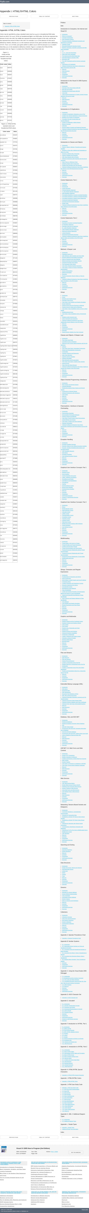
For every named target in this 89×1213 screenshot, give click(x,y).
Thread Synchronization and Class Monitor (72, 548)
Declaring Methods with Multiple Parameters (72, 257)
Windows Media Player (67, 639)
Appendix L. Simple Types (68, 1127)
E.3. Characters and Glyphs (68, 1007)
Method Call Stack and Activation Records (72, 261)
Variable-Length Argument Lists (69, 317)
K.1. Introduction (66, 1119)
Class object (65, 394)
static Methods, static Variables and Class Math (73, 255)
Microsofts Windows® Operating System (71, 46)
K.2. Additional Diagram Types (69, 1121)
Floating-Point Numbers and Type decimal (72, 165)
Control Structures (66, 188)
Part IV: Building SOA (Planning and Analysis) (13, 1200)
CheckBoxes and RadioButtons (69, 480)
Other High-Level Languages (68, 54)
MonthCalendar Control (67, 508)
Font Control (65, 626)
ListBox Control (65, 513)
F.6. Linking (64, 1035)
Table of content (44, 16)
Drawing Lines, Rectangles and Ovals (71, 628)
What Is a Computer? (67, 36)
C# (62, 51)
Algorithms (64, 185)
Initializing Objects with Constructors (70, 163)
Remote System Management (39, 1197)
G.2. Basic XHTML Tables (68, 1051)
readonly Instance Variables (68, 356)
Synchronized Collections (68, 923)
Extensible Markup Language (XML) (70, 57)
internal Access (65, 363)
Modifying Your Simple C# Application (70, 117)
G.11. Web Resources (67, 1066)
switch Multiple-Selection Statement (70, 229)
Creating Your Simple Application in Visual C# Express (74, 115)
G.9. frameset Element (67, 1063)
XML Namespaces (66, 692)
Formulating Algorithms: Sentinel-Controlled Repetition (74, 196)
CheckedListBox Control (67, 515)
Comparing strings (66, 581)
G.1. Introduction (66, 1050)
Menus (63, 507)
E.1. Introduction (66, 1004)
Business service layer (6, 1197)
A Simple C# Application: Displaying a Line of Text (73, 114)
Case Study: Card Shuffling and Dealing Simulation (74, 302)
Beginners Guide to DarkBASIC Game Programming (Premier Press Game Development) (10, 1163)
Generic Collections (66, 922)
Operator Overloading (67, 423)
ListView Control (66, 520)
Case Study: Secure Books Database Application (73, 765)
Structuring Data (66, 690)
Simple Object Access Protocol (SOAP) (71, 785)
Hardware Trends (66, 44)
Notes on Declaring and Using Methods (71, 259)
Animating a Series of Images (69, 638)
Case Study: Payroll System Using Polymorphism (73, 418)
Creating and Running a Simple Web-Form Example (74, 758)
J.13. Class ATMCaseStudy (68, 1109)
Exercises (64, 77)
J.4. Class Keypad (66, 1094)
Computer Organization (67, 37)
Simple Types (65, 203)
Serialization (65, 666)
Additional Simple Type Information (70, 1129)
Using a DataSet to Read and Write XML (71, 735)
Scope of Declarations (67, 271)
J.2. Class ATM (65, 1091)
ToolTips (64, 484)
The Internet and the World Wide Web (71, 56)
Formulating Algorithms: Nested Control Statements (74, 198)
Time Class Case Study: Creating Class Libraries (73, 361)
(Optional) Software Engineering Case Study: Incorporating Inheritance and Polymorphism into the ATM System (74, 426)
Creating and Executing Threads (69, 546)
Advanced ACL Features (38, 1200)
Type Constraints (66, 895)
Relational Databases (67, 721)
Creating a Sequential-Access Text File (71, 662)
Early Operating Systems (68, 39)
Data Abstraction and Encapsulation (70, 360)
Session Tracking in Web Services (70, 788)
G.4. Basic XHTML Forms (68, 1055)
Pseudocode (65, 186)
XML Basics (65, 689)
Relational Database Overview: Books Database (73, 723)
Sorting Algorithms (66, 851)
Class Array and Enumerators (69, 918)
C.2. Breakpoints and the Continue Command (72, 978)
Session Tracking (66, 762)
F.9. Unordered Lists (66, 1040)
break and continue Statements (69, 231)
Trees (63, 876)
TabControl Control (66, 522)
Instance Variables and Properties (70, 155)
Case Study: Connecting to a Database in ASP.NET (74, 763)
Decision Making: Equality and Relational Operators (74, 127)
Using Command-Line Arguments (70, 318)
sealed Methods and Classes (69, 419)
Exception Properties (67, 454)
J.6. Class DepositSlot (67, 1097)
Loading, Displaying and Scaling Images (71, 636)
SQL (63, 725)
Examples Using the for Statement (70, 226)
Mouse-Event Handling (67, 487)
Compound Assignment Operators (70, 200)
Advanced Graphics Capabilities (69, 633)
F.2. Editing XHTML (66, 1028)
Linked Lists (65, 871)
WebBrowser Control (67, 831)
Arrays (63, 297)
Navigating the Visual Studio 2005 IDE (71, 91)
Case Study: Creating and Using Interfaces (72, 421)
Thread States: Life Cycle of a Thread (70, 543)
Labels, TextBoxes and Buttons (69, 477)
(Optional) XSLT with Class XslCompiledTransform (73, 704)
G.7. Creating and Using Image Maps (70, 1060)
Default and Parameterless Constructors (71, 350)
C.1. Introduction (66, 976)
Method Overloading (67, 272)
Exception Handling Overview (69, 444)
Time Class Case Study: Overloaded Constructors (73, 348)
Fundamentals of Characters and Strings (71, 576)
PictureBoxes (65, 482)
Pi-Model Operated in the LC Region (72, 1178)
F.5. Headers (65, 1033)
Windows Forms (66, 472)
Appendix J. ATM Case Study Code (70, 1087)
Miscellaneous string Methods (69, 588)
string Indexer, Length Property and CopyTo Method (74, 580)
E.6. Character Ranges (67, 1012)
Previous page (13, 16)
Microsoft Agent (65, 641)
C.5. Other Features (66, 984)
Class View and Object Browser (69, 365)
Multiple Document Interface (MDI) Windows (72, 523)
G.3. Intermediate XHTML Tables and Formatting (73, 1053)
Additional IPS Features (38, 1202)
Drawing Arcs (65, 629)
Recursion (64, 274)
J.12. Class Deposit (66, 1107)
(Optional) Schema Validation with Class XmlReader (74, 702)
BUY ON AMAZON (76, 1152)
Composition (65, 351)
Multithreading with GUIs (68, 558)
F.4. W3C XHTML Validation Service (70, 1032)
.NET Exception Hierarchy (68, 451)
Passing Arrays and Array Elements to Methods (73, 305)
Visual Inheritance (66, 525)
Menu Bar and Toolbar (67, 89)
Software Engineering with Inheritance (71, 393)
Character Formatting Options (70, 1195)
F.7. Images (65, 1037)
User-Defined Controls (67, 527)
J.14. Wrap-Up (65, 1111)
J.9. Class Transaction (67, 1102)
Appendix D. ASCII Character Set (70, 997)
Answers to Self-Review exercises (70, 1019)
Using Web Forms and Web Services (70, 790)
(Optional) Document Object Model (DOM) (72, 700)
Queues (64, 874)
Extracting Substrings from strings (70, 585)
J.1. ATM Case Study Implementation (70, 1089)
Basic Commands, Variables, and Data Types (13, 1169)
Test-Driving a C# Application (68, 64)
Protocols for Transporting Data (69, 815)
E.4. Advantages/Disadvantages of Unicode (72, 1009)
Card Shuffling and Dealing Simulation (71, 603)
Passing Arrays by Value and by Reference (72, 307)
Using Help (64, 93)
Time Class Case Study (67, 340)
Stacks (63, 872)
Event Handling (65, 474)
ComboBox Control (66, 517)
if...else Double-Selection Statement (70, 191)
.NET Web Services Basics (68, 783)
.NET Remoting (65, 833)
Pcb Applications (67, 1172)
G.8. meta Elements (66, 1061)
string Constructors (66, 578)
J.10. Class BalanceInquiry (68, 1104)
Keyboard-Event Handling (68, 489)
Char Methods (65, 601)
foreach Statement (66, 303)
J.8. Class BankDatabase (68, 1101)
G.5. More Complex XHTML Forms (70, 1056)
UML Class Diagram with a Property (70, 157)
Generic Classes (66, 899)
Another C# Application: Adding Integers (71, 122)
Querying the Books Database (69, 731)
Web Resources (66, 71)
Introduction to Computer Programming (11, 1167)
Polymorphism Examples (68, 413)
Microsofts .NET (66, 59)
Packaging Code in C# (67, 254)
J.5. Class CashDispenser (68, 1096)
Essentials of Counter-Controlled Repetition (72, 223)
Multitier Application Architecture (69, 757)
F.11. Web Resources (67, 1043)
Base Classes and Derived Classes (70, 384)
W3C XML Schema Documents (69, 695)
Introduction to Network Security (40, 1195)
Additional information (6, 1195)
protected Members (66, 386)
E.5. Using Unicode (66, 1010)
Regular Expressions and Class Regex (71, 605)
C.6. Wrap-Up (65, 986)
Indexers (64, 346)
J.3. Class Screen (66, 1092)
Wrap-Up (64, 69)
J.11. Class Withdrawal (67, 1106)
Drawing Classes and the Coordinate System (72, 621)
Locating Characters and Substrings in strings (72, 583)
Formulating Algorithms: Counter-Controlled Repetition (74, 195)
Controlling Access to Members (69, 341)
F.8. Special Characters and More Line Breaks (72, 1038)
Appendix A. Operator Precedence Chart (71, 938)
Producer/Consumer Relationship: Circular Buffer (73, 556)
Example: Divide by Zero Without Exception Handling (74, 446)
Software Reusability (67, 358)
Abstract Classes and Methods (69, 416)
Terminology (65, 74)
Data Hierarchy (65, 657)
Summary (64, 72)
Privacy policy (85, 1209)
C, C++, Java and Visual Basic (69, 52)
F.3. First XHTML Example (68, 1030)
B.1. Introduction (66, 944)
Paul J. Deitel (54, 1151)
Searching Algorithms (67, 849)
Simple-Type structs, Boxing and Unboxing (72, 867)
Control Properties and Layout (69, 475)
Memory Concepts (66, 124)
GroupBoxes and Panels (67, 479)
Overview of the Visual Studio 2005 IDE (71, 87)
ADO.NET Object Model (67, 727)
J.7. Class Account (66, 1099)
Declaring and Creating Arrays (69, 298)
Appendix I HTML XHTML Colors (12, 26)
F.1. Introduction (66, 1027)
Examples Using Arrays (67, 300)
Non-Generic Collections (67, 920)
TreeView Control (66, 518)
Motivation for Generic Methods (69, 892)
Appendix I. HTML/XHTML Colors (70, 1081)
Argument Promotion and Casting (70, 262)
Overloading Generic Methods (69, 897)
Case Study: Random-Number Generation (72, 265)
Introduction (65, 34)
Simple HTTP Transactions (68, 755)
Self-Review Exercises (67, 76)
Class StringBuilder (66, 590)
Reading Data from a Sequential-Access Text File (73, 664)
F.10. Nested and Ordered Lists (69, 1042)
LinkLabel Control (66, 512)
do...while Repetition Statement (69, 228)
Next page (75, 16)
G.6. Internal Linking (66, 1058)
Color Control (65, 624)
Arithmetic (64, 125)
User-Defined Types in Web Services (70, 791)
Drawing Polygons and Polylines (69, 631)
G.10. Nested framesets (67, 1065)
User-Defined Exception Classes (69, 456)
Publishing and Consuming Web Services (71, 786)
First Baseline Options (68, 1206)
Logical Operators (66, 233)
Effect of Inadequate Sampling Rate (72, 1170)
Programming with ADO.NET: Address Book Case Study (75, 733)
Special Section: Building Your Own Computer (72, 332)
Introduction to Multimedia (68, 634)
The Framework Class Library (69, 264)
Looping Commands (5, 1171)
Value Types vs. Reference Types (70, 162)
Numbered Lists (66, 1204)
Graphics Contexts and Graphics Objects (71, 623)
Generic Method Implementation (69, 894)
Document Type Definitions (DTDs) (70, 694)
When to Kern (66, 1202)
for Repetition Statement (67, 224)
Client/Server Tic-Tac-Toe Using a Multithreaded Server (75, 830)
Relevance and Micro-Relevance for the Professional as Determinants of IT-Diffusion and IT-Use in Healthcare (44, 1182)
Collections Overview (67, 917)
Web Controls (65, 760)
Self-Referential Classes (67, 869)
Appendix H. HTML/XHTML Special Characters (73, 1075)
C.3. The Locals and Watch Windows (70, 979)
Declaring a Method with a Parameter (70, 153)
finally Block (65, 452)
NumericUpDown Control (68, 485)
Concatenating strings (67, 586)
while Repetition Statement (68, 193)
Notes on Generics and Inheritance (70, 900)
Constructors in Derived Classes (69, 391)
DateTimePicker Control (67, 510)
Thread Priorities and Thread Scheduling (71, 545)
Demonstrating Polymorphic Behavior (70, 414)
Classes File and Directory (68, 661)
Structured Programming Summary (70, 234)
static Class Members (67, 355)
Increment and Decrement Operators (70, 201)
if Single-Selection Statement (69, 190)
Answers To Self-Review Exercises (70, 497)
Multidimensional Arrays (67, 312)
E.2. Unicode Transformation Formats (70, 1005)
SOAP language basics (6, 1202)
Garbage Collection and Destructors (70, 353)
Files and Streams (66, 659)
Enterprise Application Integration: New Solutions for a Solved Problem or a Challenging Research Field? (42, 1172)
